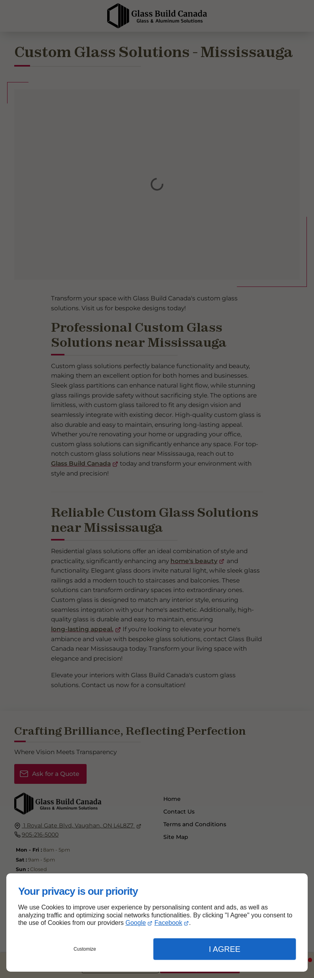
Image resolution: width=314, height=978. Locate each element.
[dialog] (157, 922)
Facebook (168, 922)
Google (135, 922)
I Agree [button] (224, 949)
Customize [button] (85, 949)
